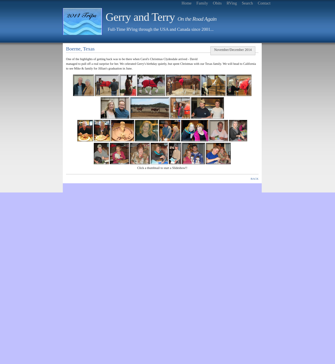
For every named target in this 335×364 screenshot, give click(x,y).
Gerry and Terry (161, 17)
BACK (255, 178)
